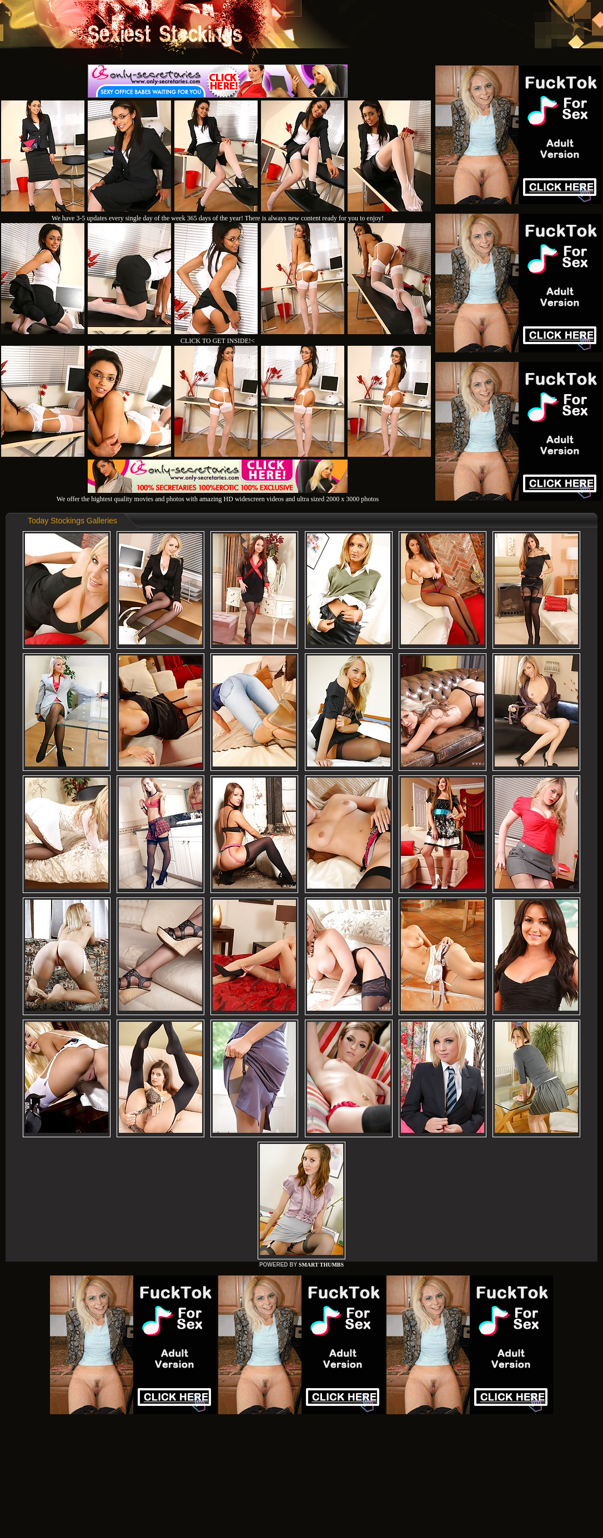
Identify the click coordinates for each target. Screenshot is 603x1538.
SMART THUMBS (321, 1265)
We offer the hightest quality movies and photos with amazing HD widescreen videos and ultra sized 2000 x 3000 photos (218, 495)
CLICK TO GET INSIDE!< (217, 341)
